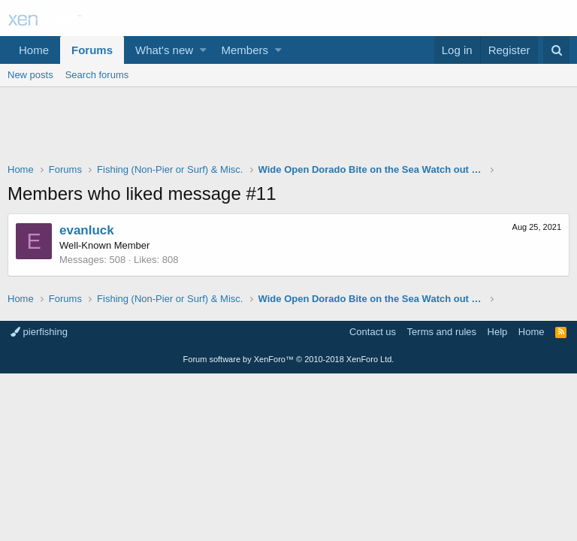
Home (34, 50)
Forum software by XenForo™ (288, 359)
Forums (92, 50)
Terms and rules (441, 331)
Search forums (97, 74)
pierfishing (39, 331)
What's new (164, 50)
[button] (203, 50)
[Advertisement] (288, 128)
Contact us (372, 331)
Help (498, 331)
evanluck (86, 230)
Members (245, 50)
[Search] (556, 50)
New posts (30, 74)
